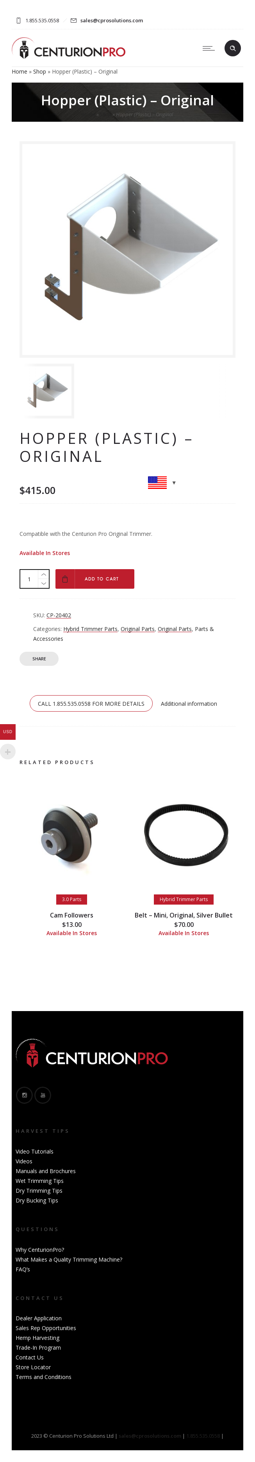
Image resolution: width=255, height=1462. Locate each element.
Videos (24, 1161)
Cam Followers (71, 915)
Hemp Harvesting (37, 1337)
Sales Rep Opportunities (46, 1328)
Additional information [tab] (189, 703)
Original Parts (138, 629)
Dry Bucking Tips (37, 1200)
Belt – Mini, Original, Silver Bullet (184, 915)
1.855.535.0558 (203, 1435)
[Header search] (232, 48)
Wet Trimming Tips (40, 1180)
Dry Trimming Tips (39, 1190)
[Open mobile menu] (210, 48)
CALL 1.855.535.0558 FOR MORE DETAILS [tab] (91, 703)
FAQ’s (23, 1269)
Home (19, 71)
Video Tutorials (34, 1151)
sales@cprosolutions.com (111, 20)
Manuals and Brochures (46, 1171)
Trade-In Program (38, 1347)
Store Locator (33, 1367)
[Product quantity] (29, 579)
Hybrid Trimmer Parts (90, 629)
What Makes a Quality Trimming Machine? (69, 1259)
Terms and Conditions (43, 1377)
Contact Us (30, 1357)
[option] (53, 391)
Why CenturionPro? (40, 1249)
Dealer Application (39, 1318)
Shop (39, 71)
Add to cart (102, 579)
